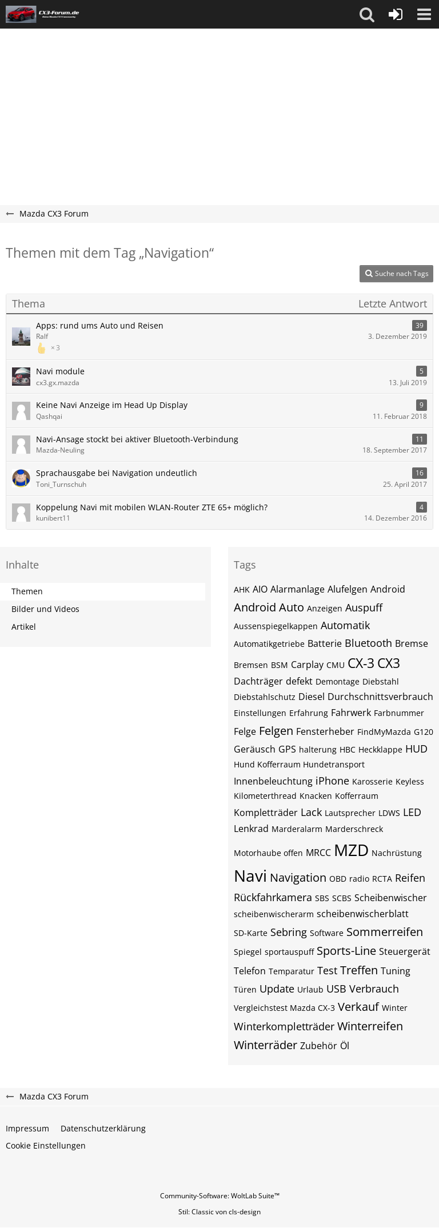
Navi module (60, 371)
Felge (245, 731)
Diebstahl (380, 681)
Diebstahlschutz (265, 696)
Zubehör (318, 1045)
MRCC (318, 852)
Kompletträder (266, 812)
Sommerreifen (384, 931)
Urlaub (310, 989)
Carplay (307, 664)
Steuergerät (404, 951)
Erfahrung (308, 712)
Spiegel (248, 951)
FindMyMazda (384, 731)
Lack (311, 812)
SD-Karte (251, 932)
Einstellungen (260, 712)
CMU (335, 664)
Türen (245, 989)
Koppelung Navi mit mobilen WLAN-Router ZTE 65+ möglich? (152, 507)
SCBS (342, 898)
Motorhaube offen (268, 852)
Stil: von (219, 1212)
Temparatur (291, 971)
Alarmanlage (297, 589)
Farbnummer (399, 712)
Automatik (345, 625)
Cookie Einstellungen (46, 1145)
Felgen (276, 730)
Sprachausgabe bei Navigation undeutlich (116, 472)
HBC (348, 749)
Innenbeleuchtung (273, 781)
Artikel (23, 626)
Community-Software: (220, 1196)
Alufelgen (348, 589)
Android (387, 589)
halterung (318, 749)
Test (327, 970)
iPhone (332, 780)
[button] (367, 14)
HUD (416, 748)
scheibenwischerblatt (363, 913)
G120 (423, 731)
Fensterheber (325, 731)
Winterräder (265, 1045)
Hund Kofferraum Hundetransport (299, 764)
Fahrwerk (351, 712)
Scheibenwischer (390, 897)
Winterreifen (370, 1026)
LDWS (389, 812)
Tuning (395, 971)
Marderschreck (354, 828)
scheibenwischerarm (274, 914)
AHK (242, 589)
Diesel (311, 696)
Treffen (359, 970)
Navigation (298, 877)
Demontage (338, 681)
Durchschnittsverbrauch (380, 696)
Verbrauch (374, 988)
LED (412, 812)
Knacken (316, 795)
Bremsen (251, 664)
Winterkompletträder (284, 1026)
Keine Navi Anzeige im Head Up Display (111, 404)
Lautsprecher (350, 812)
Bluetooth (368, 643)
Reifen (410, 878)
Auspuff (363, 607)
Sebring (288, 932)
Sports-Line (346, 950)
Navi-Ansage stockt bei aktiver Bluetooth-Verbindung (137, 439)
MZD (351, 850)
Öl (344, 1045)
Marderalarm (297, 828)
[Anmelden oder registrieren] (395, 14)
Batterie (325, 643)
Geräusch (255, 749)
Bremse (411, 643)
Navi (250, 875)
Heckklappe (380, 749)
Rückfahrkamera (273, 897)
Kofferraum (356, 795)
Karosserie (372, 781)
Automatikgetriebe (269, 643)
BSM (279, 664)
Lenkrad (251, 828)
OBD (337, 878)
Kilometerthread (265, 795)
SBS (322, 898)
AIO (260, 589)
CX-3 (361, 663)
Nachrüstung (397, 852)
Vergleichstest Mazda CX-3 (284, 1007)
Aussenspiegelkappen (276, 626)
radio (359, 878)
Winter (395, 1007)
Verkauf (358, 1006)
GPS (287, 749)
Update (277, 988)
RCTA (382, 878)
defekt (299, 681)
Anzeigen (324, 608)
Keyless (410, 781)
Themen (27, 591)
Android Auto (269, 607)
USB (336, 988)
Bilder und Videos (45, 608)
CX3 (388, 663)
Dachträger (258, 681)
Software (327, 932)
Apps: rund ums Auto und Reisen (99, 325)
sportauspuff (289, 951)
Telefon (250, 971)
